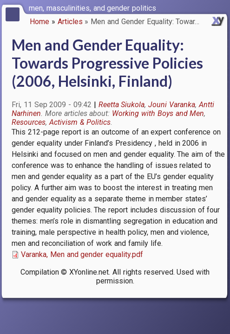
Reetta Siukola (122, 104)
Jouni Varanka (171, 104)
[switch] (220, 7)
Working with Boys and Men (158, 113)
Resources (29, 122)
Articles (70, 21)
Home (39, 21)
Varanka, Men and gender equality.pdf (82, 254)
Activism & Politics (80, 122)
